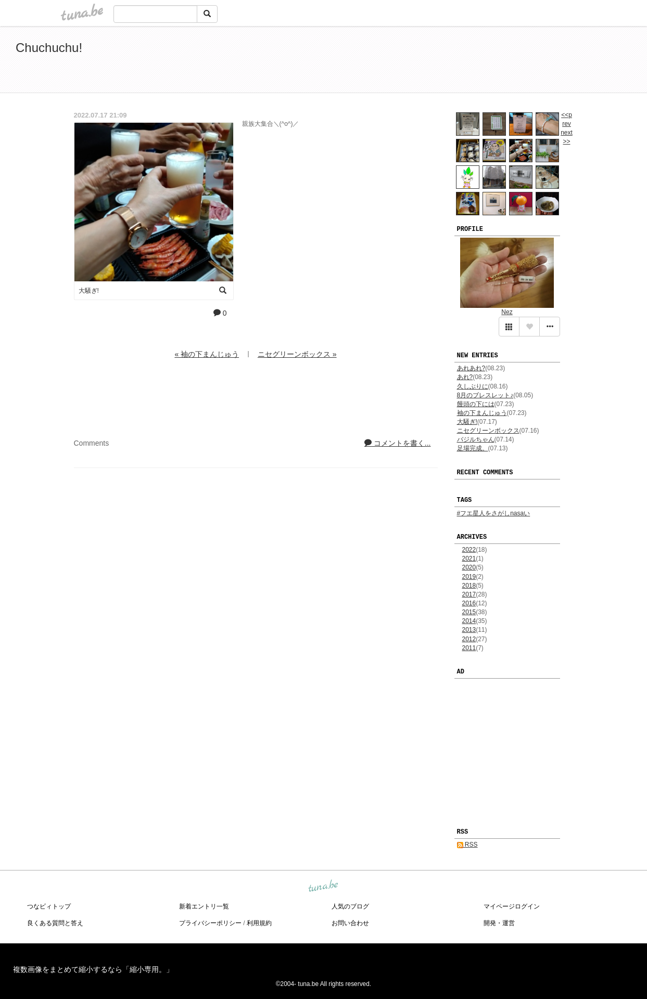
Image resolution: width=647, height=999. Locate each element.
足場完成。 (472, 448)
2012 (469, 639)
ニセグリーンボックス (488, 430)
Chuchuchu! (49, 48)
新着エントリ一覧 (204, 906)
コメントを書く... (397, 443)
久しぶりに (472, 386)
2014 (469, 621)
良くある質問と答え (55, 923)
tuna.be (323, 886)
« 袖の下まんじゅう (206, 354)
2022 (469, 549)
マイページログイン (512, 906)
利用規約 (259, 923)
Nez (506, 312)
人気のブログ (350, 906)
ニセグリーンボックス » (297, 354)
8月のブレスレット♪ (485, 395)
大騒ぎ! (467, 421)
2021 (469, 558)
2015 (469, 612)
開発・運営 (499, 923)
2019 (469, 576)
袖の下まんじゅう (482, 413)
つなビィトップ (49, 906)
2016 (469, 603)
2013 (469, 629)
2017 (469, 594)
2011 (469, 648)
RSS (467, 844)
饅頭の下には (475, 404)
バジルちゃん (475, 439)
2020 (469, 567)
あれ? (465, 377)
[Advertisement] (512, 61)
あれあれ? (471, 368)
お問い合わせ (350, 923)
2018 (469, 585)
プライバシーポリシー (210, 923)
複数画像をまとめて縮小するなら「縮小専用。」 (93, 969)
